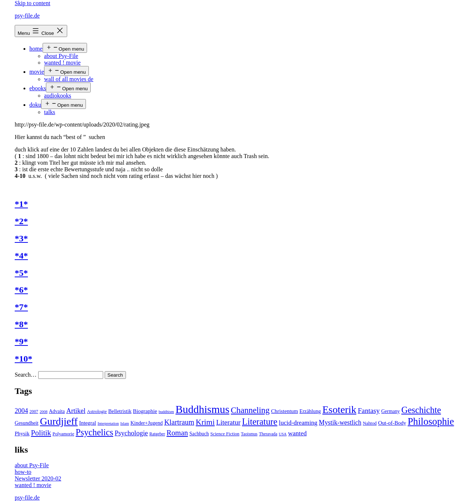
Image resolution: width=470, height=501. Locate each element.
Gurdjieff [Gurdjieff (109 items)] (59, 421)
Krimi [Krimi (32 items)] (205, 422)
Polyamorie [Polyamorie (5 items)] (63, 433)
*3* (21, 238)
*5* (21, 273)
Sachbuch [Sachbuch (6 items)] (199, 433)
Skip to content (32, 3)
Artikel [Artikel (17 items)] (75, 410)
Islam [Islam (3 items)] (124, 423)
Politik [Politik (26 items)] (41, 433)
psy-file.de (27, 15)
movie (36, 72)
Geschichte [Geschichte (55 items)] (421, 410)
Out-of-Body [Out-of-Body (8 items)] (392, 423)
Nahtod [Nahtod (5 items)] (370, 423)
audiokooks (57, 95)
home (36, 48)
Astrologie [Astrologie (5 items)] (97, 411)
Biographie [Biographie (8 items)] (145, 411)
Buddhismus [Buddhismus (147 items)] (202, 409)
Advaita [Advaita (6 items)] (57, 411)
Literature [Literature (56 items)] (259, 422)
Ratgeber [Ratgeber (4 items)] (157, 433)
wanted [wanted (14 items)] (297, 433)
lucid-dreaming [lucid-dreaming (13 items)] (298, 422)
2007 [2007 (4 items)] (33, 411)
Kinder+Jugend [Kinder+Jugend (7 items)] (146, 423)
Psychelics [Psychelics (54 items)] (94, 432)
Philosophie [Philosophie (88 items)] (431, 421)
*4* (21, 255)
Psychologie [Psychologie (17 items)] (131, 433)
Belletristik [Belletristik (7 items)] (119, 411)
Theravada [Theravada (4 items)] (268, 433)
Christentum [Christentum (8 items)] (284, 411)
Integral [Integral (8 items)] (87, 423)
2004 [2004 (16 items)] (21, 410)
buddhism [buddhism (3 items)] (166, 412)
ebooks (37, 88)
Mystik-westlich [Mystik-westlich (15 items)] (340, 422)
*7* (21, 307)
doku (35, 105)
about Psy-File (61, 56)
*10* (23, 358)
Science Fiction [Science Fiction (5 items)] (224, 433)
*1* (21, 204)
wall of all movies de (68, 79)
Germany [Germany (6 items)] (390, 411)
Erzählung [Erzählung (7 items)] (310, 411)
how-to (23, 472)
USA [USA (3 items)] (282, 434)
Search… (26, 375)
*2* (21, 221)
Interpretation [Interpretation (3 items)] (108, 423)
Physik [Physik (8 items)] (22, 433)
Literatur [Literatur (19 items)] (228, 422)
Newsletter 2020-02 (38, 478)
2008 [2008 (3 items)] (43, 412)
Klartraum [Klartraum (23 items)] (179, 422)
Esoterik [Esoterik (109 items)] (339, 409)
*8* (21, 324)
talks (49, 112)
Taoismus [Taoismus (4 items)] (249, 433)
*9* (21, 341)
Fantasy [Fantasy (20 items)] (369, 410)
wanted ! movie (62, 62)
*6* (21, 290)
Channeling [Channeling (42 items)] (250, 410)
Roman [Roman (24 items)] (177, 433)
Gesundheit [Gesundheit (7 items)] (27, 423)
